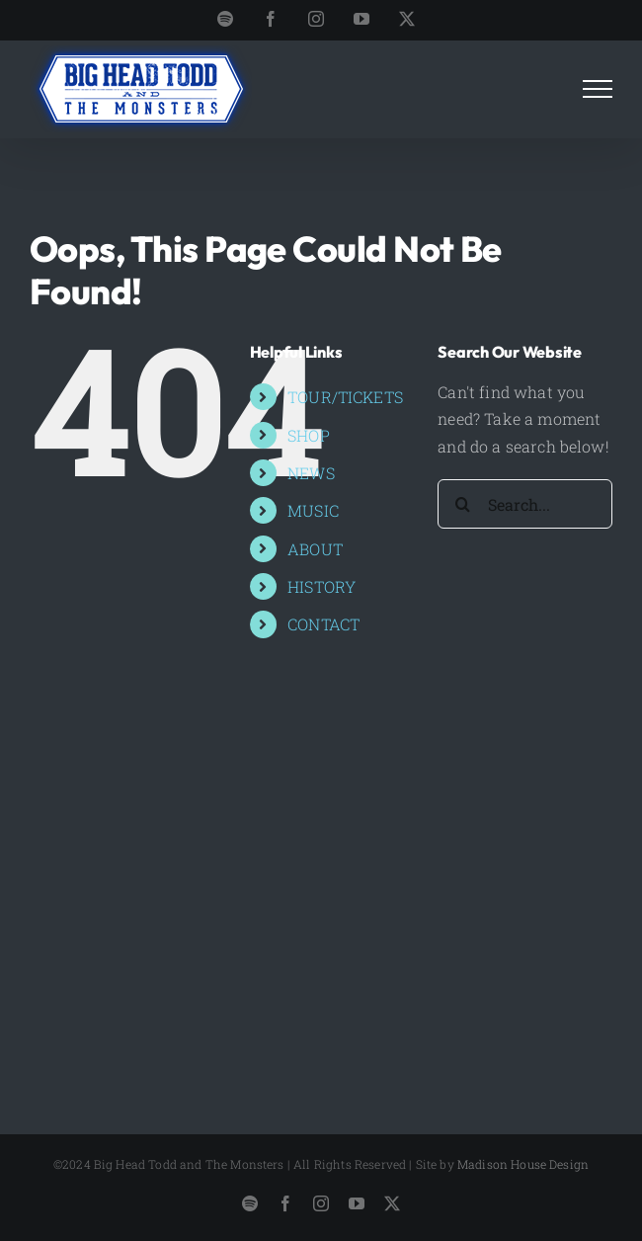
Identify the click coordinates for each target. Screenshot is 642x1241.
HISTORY (321, 586)
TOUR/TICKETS (345, 396)
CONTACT (323, 624)
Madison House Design (523, 1164)
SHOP (308, 435)
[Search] (462, 504)
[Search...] (525, 504)
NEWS (311, 472)
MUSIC (313, 510)
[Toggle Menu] (598, 89)
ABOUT (315, 548)
